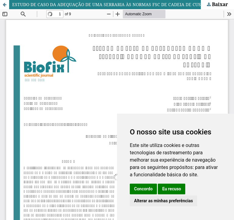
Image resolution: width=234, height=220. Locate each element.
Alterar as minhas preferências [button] (163, 200)
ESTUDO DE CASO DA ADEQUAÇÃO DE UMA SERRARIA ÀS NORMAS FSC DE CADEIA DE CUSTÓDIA (113, 4)
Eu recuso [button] (171, 188)
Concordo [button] (143, 188)
